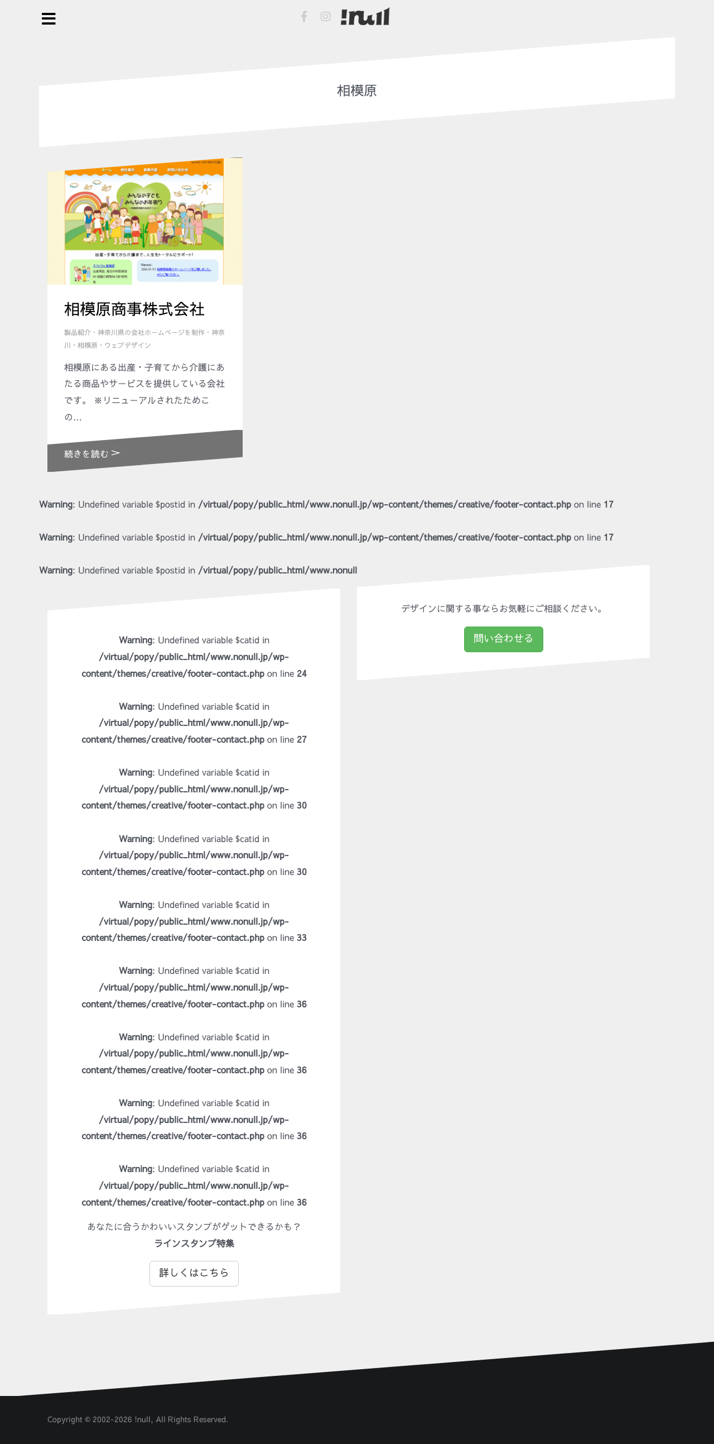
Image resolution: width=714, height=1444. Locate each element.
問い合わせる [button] (504, 639)
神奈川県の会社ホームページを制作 (151, 332)
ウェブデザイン (127, 345)
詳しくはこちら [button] (194, 1273)
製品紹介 (77, 332)
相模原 (88, 345)
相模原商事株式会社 (134, 309)
